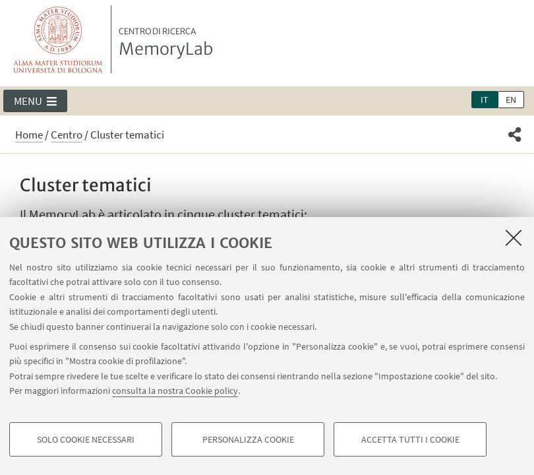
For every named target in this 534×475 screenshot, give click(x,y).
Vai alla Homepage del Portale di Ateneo (58, 39)
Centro (66, 134)
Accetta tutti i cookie (410, 439)
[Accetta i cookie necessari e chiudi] (513, 237)
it (485, 100)
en (511, 100)
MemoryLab (166, 42)
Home (29, 134)
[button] (35, 101)
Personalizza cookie (248, 439)
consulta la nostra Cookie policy (175, 390)
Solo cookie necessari (85, 439)
